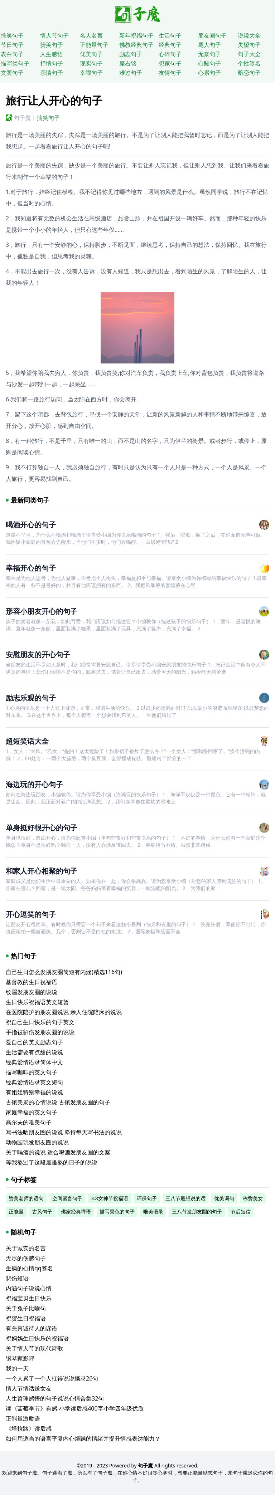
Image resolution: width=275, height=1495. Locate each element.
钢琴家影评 (20, 1358)
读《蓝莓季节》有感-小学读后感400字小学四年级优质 (75, 1408)
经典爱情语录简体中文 (34, 1062)
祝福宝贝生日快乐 (29, 1298)
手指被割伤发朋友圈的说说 (40, 1032)
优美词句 (224, 1198)
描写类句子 (15, 63)
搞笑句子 (12, 35)
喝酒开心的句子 (31, 524)
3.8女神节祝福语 (109, 1198)
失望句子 (249, 45)
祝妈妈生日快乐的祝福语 (37, 1338)
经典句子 (170, 45)
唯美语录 (153, 1211)
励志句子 (130, 54)
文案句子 (12, 73)
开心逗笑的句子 (31, 914)
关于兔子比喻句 (26, 1308)
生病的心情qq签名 (29, 1268)
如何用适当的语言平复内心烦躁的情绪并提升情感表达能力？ (83, 1438)
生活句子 (170, 35)
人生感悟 (51, 54)
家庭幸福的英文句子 (31, 1112)
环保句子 (147, 1198)
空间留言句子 (67, 1198)
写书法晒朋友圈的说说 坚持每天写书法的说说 (64, 1132)
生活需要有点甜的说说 (34, 1052)
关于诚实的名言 (26, 1248)
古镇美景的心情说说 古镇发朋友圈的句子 (58, 1102)
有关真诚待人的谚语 (31, 1328)
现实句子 (91, 63)
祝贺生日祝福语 (26, 1318)
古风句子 (42, 1211)
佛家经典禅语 (76, 1211)
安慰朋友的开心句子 (38, 654)
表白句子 (12, 54)
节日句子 (12, 45)
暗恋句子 (249, 73)
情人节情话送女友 (29, 1388)
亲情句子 (51, 73)
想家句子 (170, 63)
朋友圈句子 (212, 35)
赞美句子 (51, 45)
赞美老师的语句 (26, 1198)
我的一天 (17, 1368)
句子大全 (249, 54)
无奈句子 (209, 54)
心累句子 (209, 73)
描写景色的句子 (117, 1211)
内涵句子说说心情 (29, 1288)
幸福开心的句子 (31, 568)
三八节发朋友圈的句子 (197, 1211)
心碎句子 (170, 54)
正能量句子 (94, 45)
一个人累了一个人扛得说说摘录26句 (52, 1378)
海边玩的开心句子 (34, 784)
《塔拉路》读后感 (29, 1428)
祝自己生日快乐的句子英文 (40, 1022)
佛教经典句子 (136, 45)
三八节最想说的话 (185, 1198)
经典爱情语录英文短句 (34, 1082)
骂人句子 (209, 45)
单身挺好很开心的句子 (41, 827)
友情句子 (170, 73)
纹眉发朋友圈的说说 (31, 992)
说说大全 (249, 35)
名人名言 (91, 35)
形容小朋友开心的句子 (41, 611)
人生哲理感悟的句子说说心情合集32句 (55, 1398)
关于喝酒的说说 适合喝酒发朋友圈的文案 (58, 1152)
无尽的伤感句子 (26, 1258)
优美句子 (91, 54)
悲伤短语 (17, 1278)
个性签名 (249, 63)
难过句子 (130, 73)
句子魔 (22, 118)
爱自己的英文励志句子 (34, 1042)
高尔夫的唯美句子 (29, 1122)
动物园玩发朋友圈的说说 (37, 1142)
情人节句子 (54, 35)
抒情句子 (51, 63)
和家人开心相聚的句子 (41, 871)
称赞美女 (253, 1198)
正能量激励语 (23, 1418)
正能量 (16, 1211)
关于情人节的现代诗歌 (34, 1348)
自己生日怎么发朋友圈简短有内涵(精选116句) (64, 972)
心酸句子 (209, 63)
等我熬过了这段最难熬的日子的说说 (51, 1162)
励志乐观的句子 (31, 698)
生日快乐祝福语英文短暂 (37, 1002)
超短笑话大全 (27, 741)
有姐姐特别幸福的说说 (34, 1092)
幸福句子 (91, 73)
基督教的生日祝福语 (31, 982)
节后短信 (241, 1211)
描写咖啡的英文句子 (31, 1072)
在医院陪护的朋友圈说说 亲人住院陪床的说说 (64, 1012)
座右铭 (127, 63)
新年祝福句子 (136, 35)
